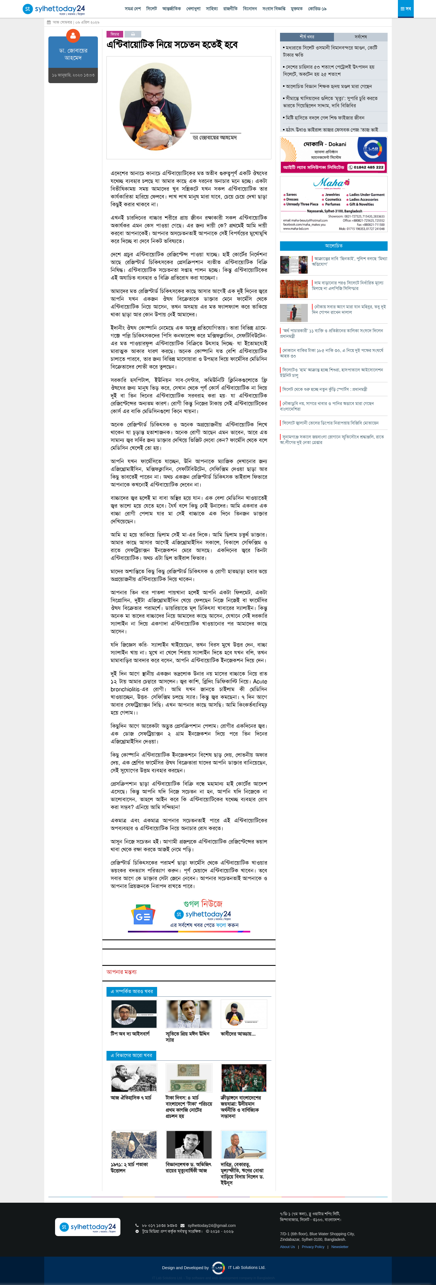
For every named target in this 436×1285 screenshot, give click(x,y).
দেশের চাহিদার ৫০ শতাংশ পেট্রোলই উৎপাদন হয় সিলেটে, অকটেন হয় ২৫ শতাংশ (329, 71)
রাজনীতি (230, 9)
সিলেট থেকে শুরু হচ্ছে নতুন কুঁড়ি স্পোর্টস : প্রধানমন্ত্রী (325, 389)
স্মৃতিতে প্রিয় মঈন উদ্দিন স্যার (187, 1037)
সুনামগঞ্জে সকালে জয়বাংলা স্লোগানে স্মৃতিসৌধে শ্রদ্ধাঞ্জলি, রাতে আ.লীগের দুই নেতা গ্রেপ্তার (332, 439)
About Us (288, 1247)
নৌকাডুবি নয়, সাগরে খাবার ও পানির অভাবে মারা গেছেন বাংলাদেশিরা (327, 406)
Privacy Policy (314, 1247)
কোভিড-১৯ (317, 9)
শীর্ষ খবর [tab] (307, 37)
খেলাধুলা (193, 9)
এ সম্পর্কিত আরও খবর (132, 991)
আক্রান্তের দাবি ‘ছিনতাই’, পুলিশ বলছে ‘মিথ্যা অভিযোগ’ (349, 261)
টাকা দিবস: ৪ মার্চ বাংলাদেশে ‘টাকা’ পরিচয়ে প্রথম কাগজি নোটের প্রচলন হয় (189, 1107)
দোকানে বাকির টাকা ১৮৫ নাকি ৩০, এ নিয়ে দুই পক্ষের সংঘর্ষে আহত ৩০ (331, 353)
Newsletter (339, 1247)
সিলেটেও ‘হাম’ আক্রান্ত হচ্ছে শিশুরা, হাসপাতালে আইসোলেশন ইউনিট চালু (331, 372)
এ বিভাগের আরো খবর (131, 1055)
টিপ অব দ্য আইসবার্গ (130, 1034)
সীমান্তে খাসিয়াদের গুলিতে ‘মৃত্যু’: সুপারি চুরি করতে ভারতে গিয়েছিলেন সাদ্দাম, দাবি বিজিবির (330, 102)
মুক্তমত (297, 9)
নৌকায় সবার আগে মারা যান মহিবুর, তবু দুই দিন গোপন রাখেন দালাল (349, 309)
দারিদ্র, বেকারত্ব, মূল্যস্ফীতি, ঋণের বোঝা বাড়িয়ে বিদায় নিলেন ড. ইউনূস (242, 1173)
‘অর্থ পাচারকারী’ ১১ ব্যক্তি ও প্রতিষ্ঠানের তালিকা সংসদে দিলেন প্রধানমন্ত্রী (331, 333)
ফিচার (115, 34)
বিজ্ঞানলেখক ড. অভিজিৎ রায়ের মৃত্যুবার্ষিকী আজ (188, 1167)
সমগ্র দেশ (133, 9)
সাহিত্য (212, 9)
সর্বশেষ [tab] (361, 37)
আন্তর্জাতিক (171, 9)
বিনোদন (250, 9)
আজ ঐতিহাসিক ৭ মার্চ (131, 1098)
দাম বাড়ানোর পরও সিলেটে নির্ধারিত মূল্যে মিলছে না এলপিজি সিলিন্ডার (347, 285)
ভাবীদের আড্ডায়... (238, 1034)
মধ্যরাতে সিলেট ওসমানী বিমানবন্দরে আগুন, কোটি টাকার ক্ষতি (330, 51)
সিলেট (151, 9)
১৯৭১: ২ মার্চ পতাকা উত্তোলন (129, 1167)
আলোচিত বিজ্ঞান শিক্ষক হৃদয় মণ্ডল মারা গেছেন (327, 86)
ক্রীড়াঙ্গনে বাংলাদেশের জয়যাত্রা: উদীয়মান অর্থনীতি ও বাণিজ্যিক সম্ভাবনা (241, 1107)
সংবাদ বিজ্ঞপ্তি (273, 9)
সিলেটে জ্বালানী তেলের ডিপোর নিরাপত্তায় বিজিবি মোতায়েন (331, 423)
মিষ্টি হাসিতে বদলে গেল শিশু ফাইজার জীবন (324, 118)
